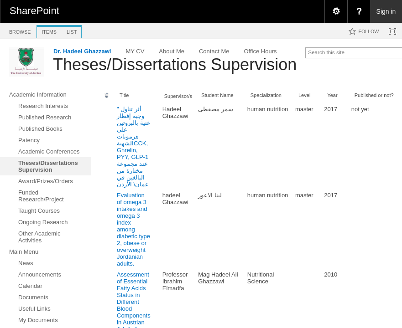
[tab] (20, 30)
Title (124, 95)
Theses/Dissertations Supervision (175, 64)
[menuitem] (335, 11)
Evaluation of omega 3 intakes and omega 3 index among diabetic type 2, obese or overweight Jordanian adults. (133, 229)
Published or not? (374, 95)
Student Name (217, 95)
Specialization (266, 95)
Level (304, 95)
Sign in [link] (386, 11)
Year (332, 95)
